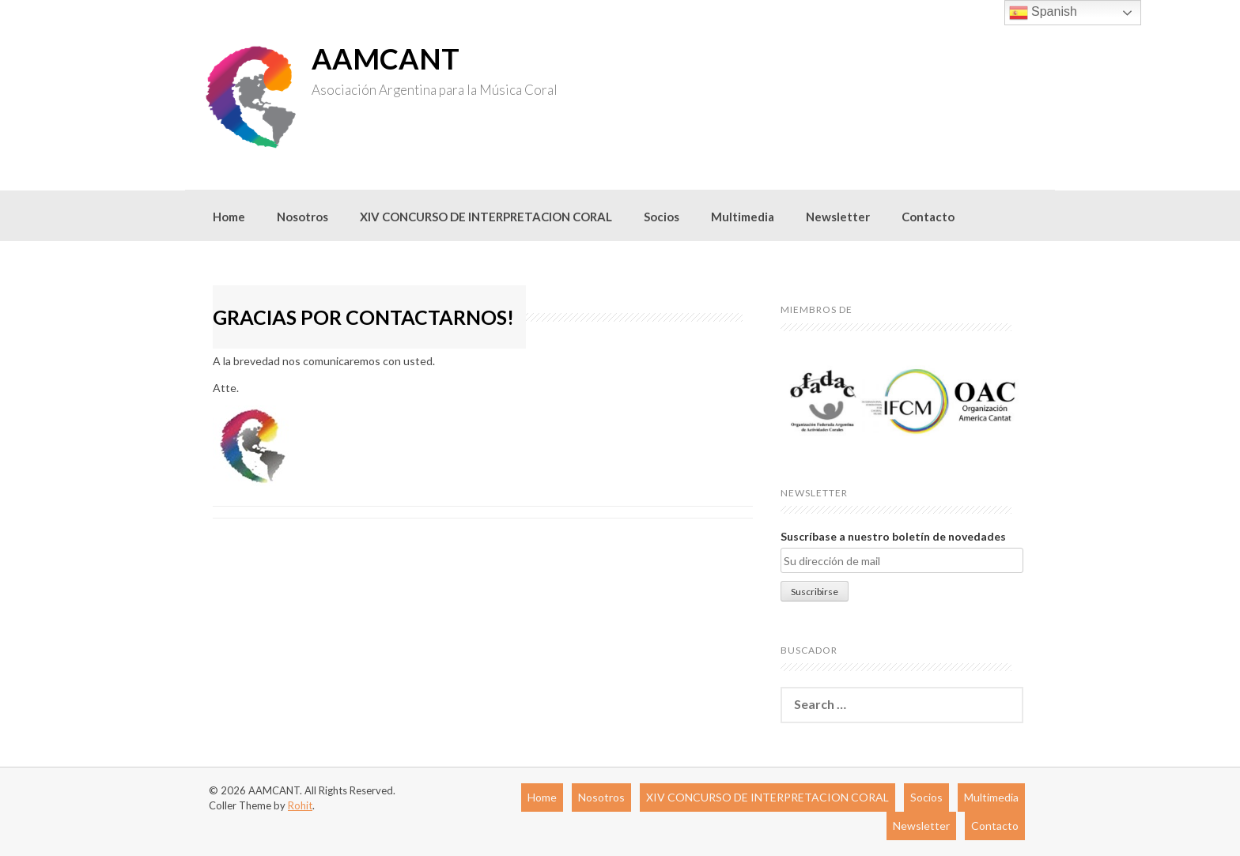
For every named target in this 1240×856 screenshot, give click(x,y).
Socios (661, 216)
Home (229, 216)
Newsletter (838, 216)
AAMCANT (385, 58)
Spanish (1043, 12)
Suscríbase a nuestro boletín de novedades (893, 536)
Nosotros (302, 216)
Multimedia (742, 216)
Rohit (300, 805)
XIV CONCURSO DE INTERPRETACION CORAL (486, 216)
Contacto (928, 216)
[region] (902, 401)
